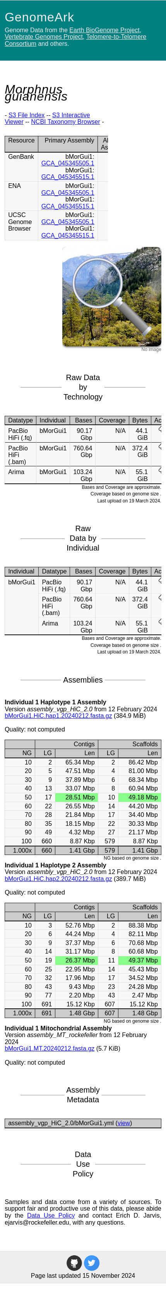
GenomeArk (39, 17)
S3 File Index (26, 115)
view (124, 1123)
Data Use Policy (51, 1215)
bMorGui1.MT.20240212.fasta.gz (49, 1048)
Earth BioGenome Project (104, 30)
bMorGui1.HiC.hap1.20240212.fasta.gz (58, 715)
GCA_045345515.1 (67, 177)
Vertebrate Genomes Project (44, 36)
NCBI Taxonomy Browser (65, 121)
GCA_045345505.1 (67, 163)
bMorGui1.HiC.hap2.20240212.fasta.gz (58, 879)
